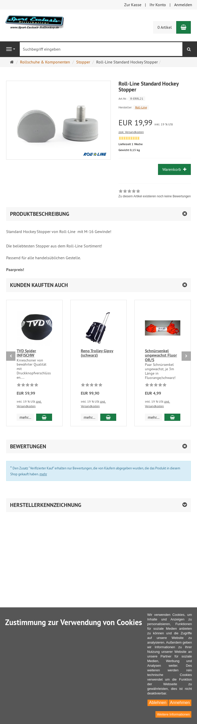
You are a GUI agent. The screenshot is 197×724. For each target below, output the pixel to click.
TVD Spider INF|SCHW (26, 353)
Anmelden (183, 4)
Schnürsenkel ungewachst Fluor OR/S (161, 355)
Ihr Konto (158, 4)
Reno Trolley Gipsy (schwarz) (97, 353)
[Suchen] (189, 49)
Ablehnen (157, 702)
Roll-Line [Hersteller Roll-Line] (141, 107)
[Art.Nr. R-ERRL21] (155, 98)
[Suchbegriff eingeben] (101, 49)
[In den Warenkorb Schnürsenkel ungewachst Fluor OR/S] (172, 417)
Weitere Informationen (173, 714)
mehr (43, 474)
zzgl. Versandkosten (131, 132)
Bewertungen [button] (28, 446)
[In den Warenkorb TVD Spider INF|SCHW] (44, 417)
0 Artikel (164, 27)
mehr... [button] (25, 417)
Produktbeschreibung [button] (39, 213)
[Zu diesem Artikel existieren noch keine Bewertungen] (27, 386)
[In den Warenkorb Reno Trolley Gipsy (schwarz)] (108, 417)
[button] (98, 285)
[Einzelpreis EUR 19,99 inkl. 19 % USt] (155, 122)
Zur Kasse (132, 4)
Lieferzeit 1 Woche (131, 144)
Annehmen (180, 702)
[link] (155, 194)
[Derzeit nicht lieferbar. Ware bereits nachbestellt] (129, 138)
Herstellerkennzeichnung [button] (45, 505)
